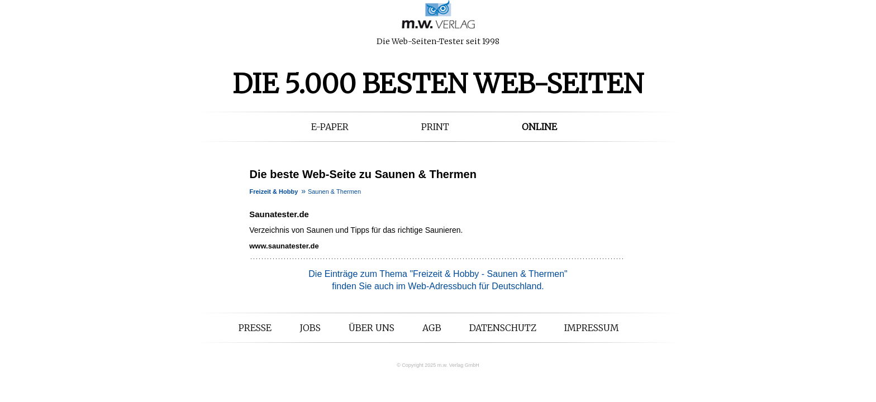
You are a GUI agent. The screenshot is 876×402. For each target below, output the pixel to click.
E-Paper (330, 126)
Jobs (310, 327)
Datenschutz (502, 327)
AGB (431, 327)
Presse (255, 327)
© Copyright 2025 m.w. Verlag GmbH (438, 365)
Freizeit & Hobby (274, 191)
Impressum (591, 327)
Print (435, 126)
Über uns (371, 327)
